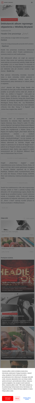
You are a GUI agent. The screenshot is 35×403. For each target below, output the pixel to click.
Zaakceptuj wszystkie (7, 398)
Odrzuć (17, 398)
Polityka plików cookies (27, 398)
